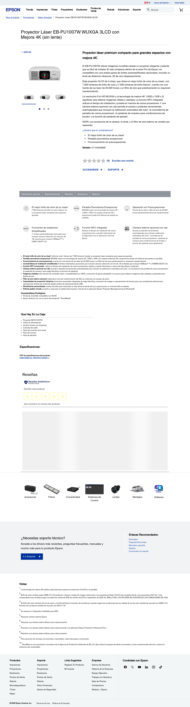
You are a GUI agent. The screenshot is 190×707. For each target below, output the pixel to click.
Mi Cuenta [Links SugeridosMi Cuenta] (69, 669)
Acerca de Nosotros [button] (162, 3)
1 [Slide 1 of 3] (39, 109)
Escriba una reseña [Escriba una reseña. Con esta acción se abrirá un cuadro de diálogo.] (123, 160)
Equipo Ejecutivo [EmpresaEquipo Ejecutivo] (99, 673)
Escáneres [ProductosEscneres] (15, 673)
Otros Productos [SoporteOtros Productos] (44, 685)
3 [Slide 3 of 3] (48, 109)
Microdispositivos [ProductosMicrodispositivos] (18, 685)
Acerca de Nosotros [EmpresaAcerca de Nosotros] (101, 665)
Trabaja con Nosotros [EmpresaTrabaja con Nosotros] (102, 677)
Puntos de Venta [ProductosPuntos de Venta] (17, 677)
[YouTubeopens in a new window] (139, 667)
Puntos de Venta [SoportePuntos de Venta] (44, 677)
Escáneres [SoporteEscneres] (42, 673)
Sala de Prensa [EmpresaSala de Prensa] (99, 681)
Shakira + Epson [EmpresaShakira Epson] (99, 689)
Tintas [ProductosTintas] (12, 689)
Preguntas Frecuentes (137, 542)
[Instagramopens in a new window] (153, 667)
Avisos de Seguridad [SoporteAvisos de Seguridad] (46, 689)
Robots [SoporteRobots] (40, 681)
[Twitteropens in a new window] (132, 667)
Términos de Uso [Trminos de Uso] (43, 703)
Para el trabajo (12, 17)
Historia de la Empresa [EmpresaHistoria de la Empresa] (102, 669)
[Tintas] (54, 9)
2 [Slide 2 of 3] (44, 109)
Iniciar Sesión (179, 3)
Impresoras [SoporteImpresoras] (42, 665)
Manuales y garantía (137, 545)
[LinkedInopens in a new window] (146, 667)
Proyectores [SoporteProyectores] (42, 669)
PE (147, 3)
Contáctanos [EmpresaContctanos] (98, 685)
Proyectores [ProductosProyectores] (15, 669)
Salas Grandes (45, 17)
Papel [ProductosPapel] (12, 693)
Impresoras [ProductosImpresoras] (15, 665)
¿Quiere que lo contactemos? (97, 130)
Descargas (133, 539)
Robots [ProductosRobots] (13, 681)
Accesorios (90, 169)
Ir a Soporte (29, 556)
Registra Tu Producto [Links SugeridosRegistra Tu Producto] (74, 665)
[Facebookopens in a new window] (125, 667)
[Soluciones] (123, 9)
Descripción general (31, 194)
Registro (132, 548)
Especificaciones (52, 194)
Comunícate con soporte (138, 551)
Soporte (113, 169)
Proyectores (28, 17)
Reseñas (69, 194)
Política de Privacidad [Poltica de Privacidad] (61, 703)
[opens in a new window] (160, 667)
